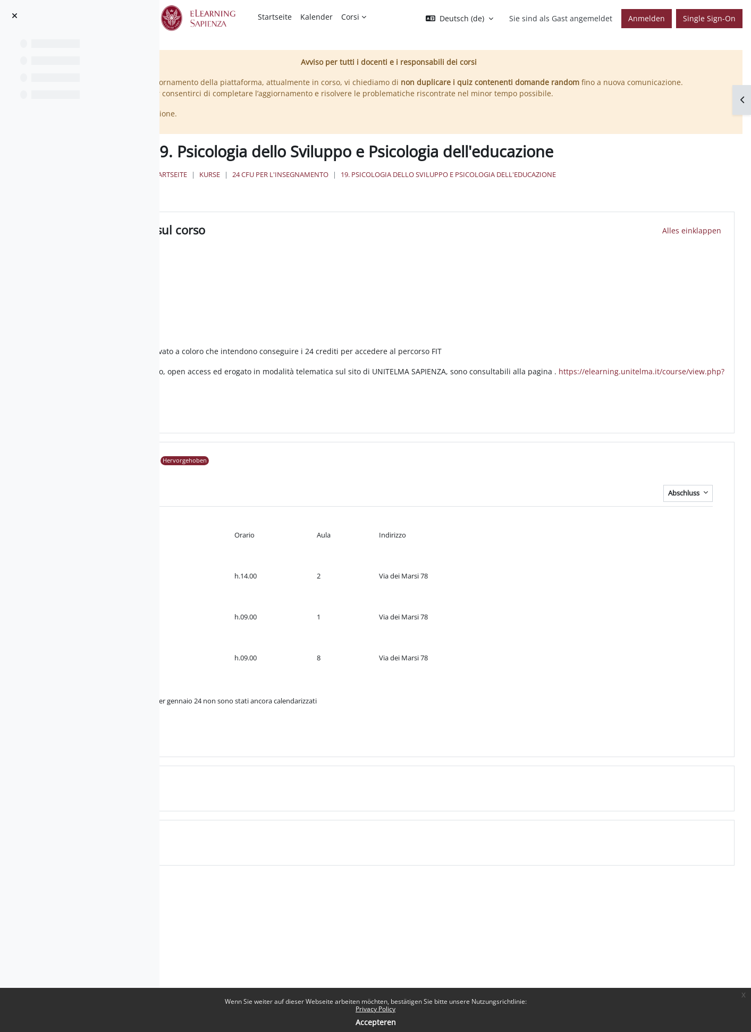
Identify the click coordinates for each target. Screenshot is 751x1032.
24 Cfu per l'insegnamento (435, 197)
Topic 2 (288, 801)
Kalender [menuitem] (316, 17)
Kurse (364, 197)
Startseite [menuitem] (275, 17)
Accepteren (376, 1022)
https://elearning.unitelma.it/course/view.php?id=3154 (368, 400)
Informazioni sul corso (329, 247)
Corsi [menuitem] (350, 17)
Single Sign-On (709, 18)
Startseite (323, 197)
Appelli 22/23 (305, 478)
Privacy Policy (375, 1008)
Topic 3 (288, 855)
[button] (459, 18)
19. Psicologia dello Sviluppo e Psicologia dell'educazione (603, 197)
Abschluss (684, 510)
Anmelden (646, 18)
